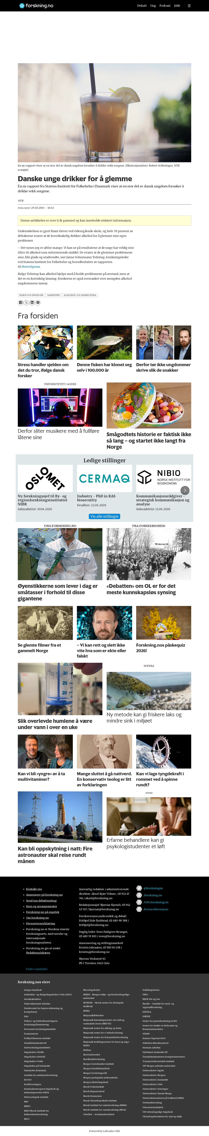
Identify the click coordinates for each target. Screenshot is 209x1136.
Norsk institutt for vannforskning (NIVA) (104, 1109)
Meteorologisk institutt (36, 1097)
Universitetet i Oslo (152, 1084)
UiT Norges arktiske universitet (159, 1066)
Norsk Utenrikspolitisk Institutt (100, 1100)
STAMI (146, 1033)
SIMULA (147, 1011)
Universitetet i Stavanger (155, 1089)
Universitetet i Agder (153, 1070)
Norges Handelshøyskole (96, 1068)
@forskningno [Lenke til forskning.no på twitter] (153, 888)
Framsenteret (31, 1033)
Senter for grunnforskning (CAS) (160, 1021)
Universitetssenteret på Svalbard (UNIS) (163, 1098)
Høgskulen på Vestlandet (37, 1066)
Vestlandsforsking (152, 1102)
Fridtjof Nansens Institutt (37, 1038)
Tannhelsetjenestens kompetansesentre (164, 1056)
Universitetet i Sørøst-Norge (157, 1093)
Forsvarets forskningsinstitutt (40, 1029)
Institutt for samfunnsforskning (41, 1075)
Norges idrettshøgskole (95, 1082)
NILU (26, 1119)
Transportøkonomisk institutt (158, 1061)
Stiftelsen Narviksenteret (156, 1043)
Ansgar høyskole (33, 990)
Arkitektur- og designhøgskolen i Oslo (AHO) (48, 994)
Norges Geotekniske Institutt (98, 1064)
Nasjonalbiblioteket (93, 1015)
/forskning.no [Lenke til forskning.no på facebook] (153, 895)
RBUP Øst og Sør (151, 999)
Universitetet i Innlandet (155, 1079)
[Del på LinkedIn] (32, 302)
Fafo (26, 1016)
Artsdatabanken (32, 999)
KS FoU (27, 1079)
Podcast (165, 6)
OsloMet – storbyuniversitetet (98, 1114)
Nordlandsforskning (94, 1059)
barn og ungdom (31, 295)
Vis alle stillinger (104, 516)
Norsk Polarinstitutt (93, 1086)
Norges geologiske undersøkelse (100, 1077)
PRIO (145, 994)
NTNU (86, 1010)
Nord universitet (91, 1054)
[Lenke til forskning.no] (74, 4)
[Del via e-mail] (37, 302)
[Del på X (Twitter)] (26, 302)
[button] (185, 490)
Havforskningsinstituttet (37, 1047)
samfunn (53, 295)
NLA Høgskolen (91, 990)
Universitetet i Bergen (154, 1075)
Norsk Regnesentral (93, 1091)
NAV (26, 1101)
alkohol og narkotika (80, 295)
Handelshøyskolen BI (35, 1043)
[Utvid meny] (189, 5)
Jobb (177, 6)
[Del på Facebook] (20, 302)
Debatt (142, 6)
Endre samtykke (37, 969)
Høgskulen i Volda (33, 1061)
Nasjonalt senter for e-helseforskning (103, 1032)
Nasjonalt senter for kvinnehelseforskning (105, 1037)
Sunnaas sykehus (152, 1047)
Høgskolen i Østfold (34, 1056)
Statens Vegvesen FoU (154, 1038)
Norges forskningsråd (95, 1073)
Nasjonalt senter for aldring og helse (102, 1028)
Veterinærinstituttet (153, 1107)
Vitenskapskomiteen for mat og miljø (162, 1116)
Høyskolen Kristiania (35, 1070)
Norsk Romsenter (92, 1096)
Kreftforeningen (32, 1084)
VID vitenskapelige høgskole (158, 1112)
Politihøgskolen (151, 990)
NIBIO (27, 1106)
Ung (153, 6)
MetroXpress (31, 267)
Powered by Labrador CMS (104, 1131)
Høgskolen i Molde (34, 1052)
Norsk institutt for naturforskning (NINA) (105, 1105)
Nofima (87, 1050)
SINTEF (146, 1016)
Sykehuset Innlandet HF (155, 1052)
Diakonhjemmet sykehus (37, 1003)
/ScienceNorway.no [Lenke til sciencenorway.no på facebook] (156, 909)
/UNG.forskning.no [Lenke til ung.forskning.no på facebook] (156, 902)
